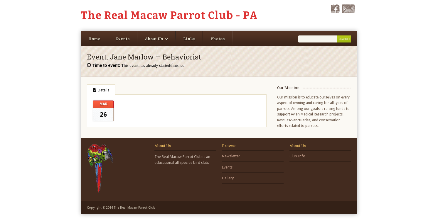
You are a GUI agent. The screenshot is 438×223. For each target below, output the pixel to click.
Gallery (228, 178)
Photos (217, 38)
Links (189, 38)
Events (122, 38)
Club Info (297, 156)
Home (94, 38)
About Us (154, 38)
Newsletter (231, 156)
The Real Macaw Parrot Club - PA (169, 15)
